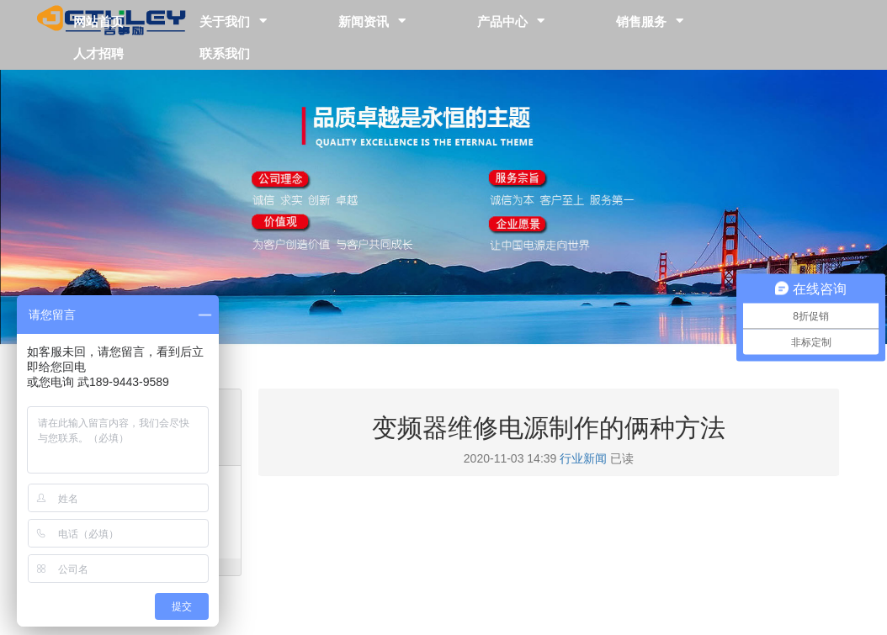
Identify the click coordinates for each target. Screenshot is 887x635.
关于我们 (224, 21)
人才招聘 (98, 53)
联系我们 (224, 53)
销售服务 (641, 21)
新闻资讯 (363, 21)
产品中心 (502, 21)
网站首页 (98, 21)
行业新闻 (583, 458)
